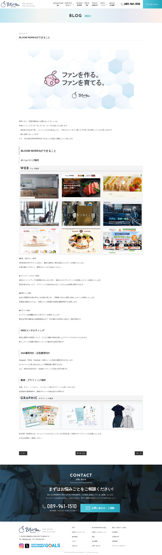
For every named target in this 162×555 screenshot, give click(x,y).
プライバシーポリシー (119, 545)
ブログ (74, 541)
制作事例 (74, 536)
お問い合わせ (96, 545)
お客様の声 (115, 536)
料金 (93, 536)
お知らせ (74, 545)
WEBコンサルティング (99, 532)
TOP (73, 527)
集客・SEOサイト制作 (119, 527)
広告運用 (115, 532)
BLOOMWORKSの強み (99, 527)
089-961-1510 (27, 539)
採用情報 (115, 541)
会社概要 (95, 541)
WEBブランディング (78, 532)
